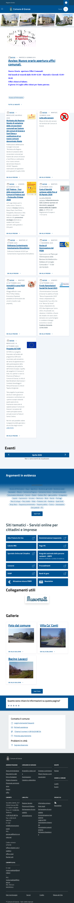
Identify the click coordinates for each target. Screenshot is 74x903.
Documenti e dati (11, 774)
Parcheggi (59, 498)
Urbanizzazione (60, 504)
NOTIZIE (13, 57)
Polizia (33, 501)
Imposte (14, 498)
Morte (46, 498)
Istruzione (32, 498)
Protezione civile (41, 501)
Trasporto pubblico (42, 504)
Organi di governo (11, 780)
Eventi (56, 787)
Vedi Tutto (37, 691)
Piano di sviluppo (16, 501)
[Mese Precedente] (9, 454)
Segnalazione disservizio (45, 823)
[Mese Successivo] (65, 454)
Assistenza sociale (59, 489)
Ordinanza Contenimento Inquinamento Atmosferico (18, 246)
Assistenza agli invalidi (45, 489)
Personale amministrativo (12, 784)
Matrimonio (39, 498)
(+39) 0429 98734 (12, 815)
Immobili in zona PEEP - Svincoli (15, 286)
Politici (8, 789)
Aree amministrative (12, 771)
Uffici (7, 792)
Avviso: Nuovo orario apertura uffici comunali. (31, 62)
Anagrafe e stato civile (29, 772)
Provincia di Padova (28, 806)
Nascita (52, 498)
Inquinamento (23, 498)
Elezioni (34, 495)
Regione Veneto (10, 3)
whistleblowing (27, 815)
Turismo (51, 504)
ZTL (42, 507)
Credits (42, 895)
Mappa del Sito (58, 895)
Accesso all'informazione (17, 489)
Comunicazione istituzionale (16, 495)
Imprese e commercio (45, 771)
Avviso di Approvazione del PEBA (46, 248)
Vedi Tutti (37, 514)
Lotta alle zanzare (46, 118)
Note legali (41, 806)
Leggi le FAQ (42, 820)
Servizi (28, 895)
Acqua (27, 489)
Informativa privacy (44, 803)
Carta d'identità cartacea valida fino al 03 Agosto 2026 (48, 192)
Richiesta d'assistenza (44, 833)
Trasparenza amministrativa (27, 504)
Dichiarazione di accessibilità (28, 811)
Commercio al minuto (45, 492)
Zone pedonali (35, 507)
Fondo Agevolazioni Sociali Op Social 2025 (48, 286)
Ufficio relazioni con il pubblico (12, 849)
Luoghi (56, 784)
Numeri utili (9, 857)
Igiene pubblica (52, 495)
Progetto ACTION (13, 348)
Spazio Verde (59, 501)
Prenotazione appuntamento (45, 828)
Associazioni (11, 492)
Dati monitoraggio (11, 895)
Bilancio (19, 492)
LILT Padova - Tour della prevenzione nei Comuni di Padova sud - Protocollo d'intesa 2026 (15, 194)
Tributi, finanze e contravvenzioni (45, 775)
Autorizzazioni (26, 777)
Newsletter (57, 805)
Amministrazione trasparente (45, 816)
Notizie (56, 771)
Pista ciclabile (26, 501)
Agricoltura (34, 489)
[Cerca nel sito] (65, 9)
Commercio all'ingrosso (30, 492)
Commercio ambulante (59, 492)
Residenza (51, 501)
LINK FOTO (10, 428)
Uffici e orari (9, 854)
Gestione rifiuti (42, 495)
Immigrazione (63, 495)
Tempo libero (13, 504)
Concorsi (27, 495)
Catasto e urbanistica (29, 780)
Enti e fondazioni (11, 777)
